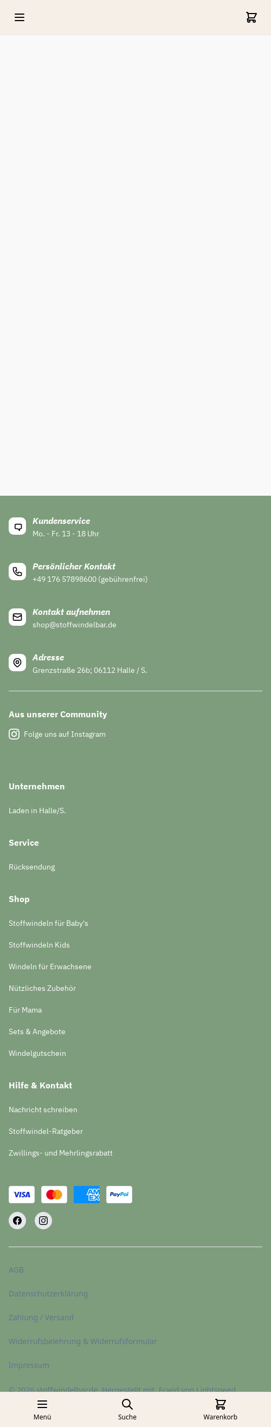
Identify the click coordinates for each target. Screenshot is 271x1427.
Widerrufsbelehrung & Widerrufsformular (83, 1341)
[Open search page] (127, 1409)
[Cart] (251, 17)
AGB (16, 1269)
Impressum (29, 1365)
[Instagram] (43, 1220)
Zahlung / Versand (41, 1317)
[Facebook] (17, 1220)
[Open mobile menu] (19, 17)
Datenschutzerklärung (48, 1293)
